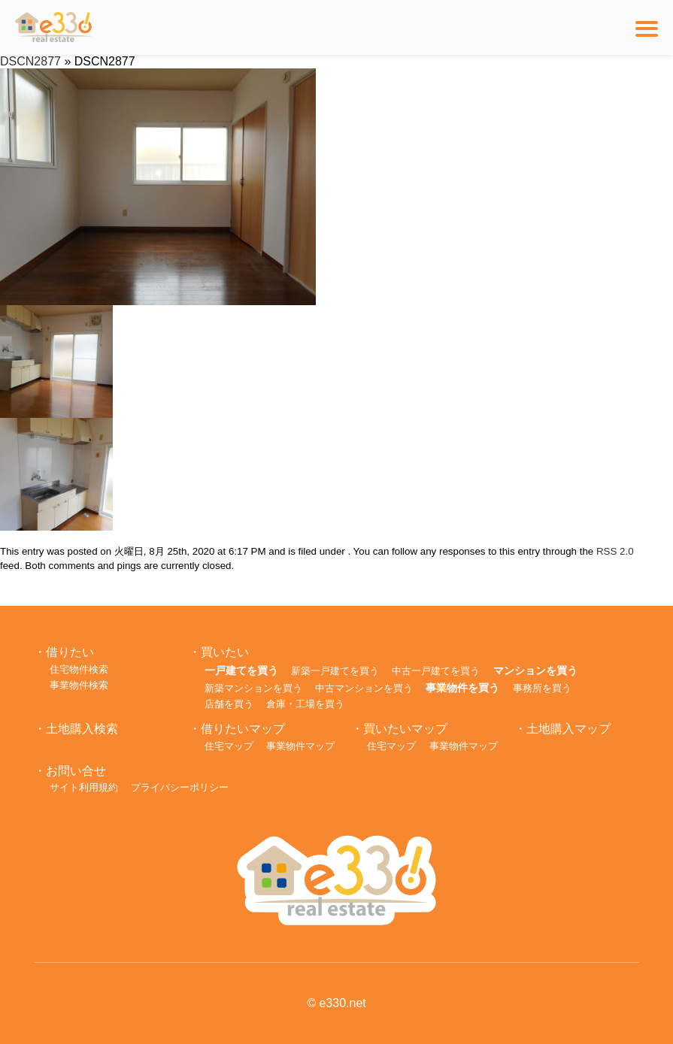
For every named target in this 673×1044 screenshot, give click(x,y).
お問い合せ (76, 770)
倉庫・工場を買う (305, 704)
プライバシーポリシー (180, 787)
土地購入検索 (82, 728)
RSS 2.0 (615, 551)
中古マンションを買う (364, 688)
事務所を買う (542, 688)
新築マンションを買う (253, 688)
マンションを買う (535, 670)
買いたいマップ (405, 728)
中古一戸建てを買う (436, 670)
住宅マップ (229, 746)
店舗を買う (229, 704)
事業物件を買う (462, 688)
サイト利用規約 (84, 787)
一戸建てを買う (241, 670)
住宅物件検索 (79, 669)
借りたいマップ (243, 728)
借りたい (70, 652)
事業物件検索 (79, 685)
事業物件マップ (300, 746)
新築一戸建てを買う (335, 670)
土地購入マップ (568, 728)
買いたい (225, 652)
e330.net (342, 1003)
